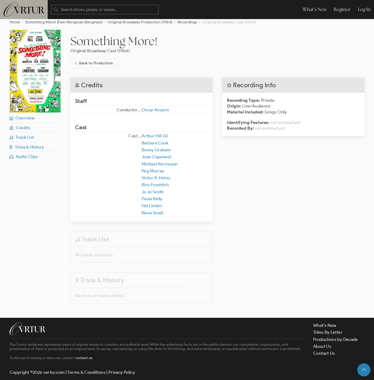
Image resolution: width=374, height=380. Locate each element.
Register (342, 9)
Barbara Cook (155, 143)
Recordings (187, 22)
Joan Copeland (156, 156)
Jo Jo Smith (153, 192)
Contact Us (324, 353)
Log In (364, 9)
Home (15, 22)
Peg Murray (153, 171)
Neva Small (152, 213)
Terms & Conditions (86, 372)
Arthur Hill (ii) (155, 136)
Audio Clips (24, 156)
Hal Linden (152, 205)
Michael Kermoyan (160, 164)
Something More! (113, 41)
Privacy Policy (122, 372)
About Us (322, 346)
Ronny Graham (156, 150)
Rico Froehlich (155, 184)
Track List (22, 137)
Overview (22, 118)
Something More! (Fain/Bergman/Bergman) (64, 22)
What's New (315, 9)
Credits (20, 127)
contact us (84, 358)
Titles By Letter (328, 332)
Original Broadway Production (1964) (140, 22)
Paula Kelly (152, 198)
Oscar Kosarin (155, 110)
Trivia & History (27, 147)
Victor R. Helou (156, 177)
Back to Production (93, 63)
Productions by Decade (335, 339)
